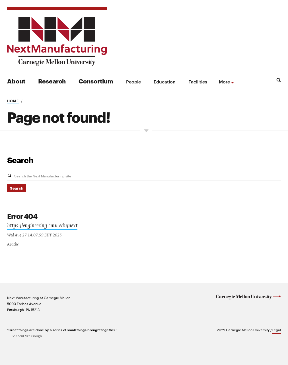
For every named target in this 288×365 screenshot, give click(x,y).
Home (13, 100)
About (16, 81)
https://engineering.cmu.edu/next (42, 226)
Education (165, 81)
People (133, 81)
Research (52, 81)
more (224, 81)
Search (20, 160)
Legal (276, 329)
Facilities (197, 81)
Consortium (96, 81)
